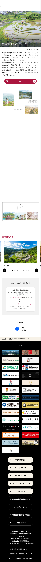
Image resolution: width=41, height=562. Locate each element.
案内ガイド (21, 491)
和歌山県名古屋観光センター (19, 553)
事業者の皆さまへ (21, 460)
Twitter (24, 329)
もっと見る (20, 254)
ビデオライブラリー (21, 475)
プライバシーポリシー (21, 507)
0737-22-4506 (17, 297)
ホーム (4, 339)
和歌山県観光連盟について (21, 499)
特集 (10, 339)
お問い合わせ (21, 523)
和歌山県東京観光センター (19, 549)
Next (36, 270)
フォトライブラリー (21, 468)
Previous (4, 270)
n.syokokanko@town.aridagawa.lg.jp (20, 304)
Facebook (17, 329)
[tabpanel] (20, 254)
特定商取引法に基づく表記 (21, 515)
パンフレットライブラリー (21, 483)
